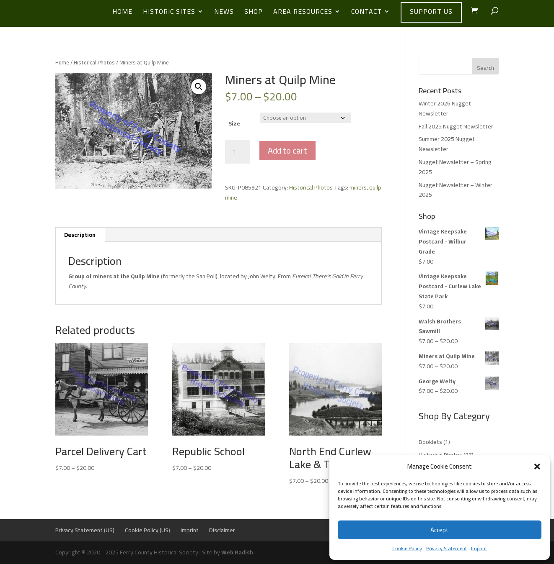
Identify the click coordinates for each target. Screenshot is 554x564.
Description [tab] (80, 234)
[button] (537, 466)
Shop (253, 13)
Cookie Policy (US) (147, 530)
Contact (366, 13)
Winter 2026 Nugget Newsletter (445, 108)
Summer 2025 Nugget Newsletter (447, 143)
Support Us (431, 11)
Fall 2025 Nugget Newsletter (456, 126)
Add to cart (287, 150)
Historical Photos (94, 62)
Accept (439, 530)
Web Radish (237, 552)
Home (122, 13)
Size (234, 123)
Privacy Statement (446, 548)
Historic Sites (169, 13)
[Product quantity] (237, 152)
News (224, 13)
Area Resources (302, 13)
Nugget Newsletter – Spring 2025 (455, 166)
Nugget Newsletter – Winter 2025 (455, 189)
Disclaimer (222, 530)
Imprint (479, 548)
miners (358, 187)
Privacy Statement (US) (84, 530)
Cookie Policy (407, 548)
